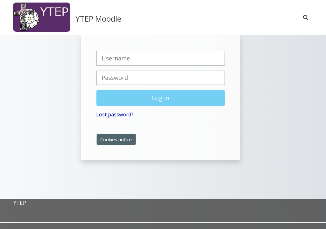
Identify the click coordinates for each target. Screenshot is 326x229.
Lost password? (114, 114)
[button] (306, 17)
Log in (160, 98)
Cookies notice (116, 139)
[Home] (41, 17)
